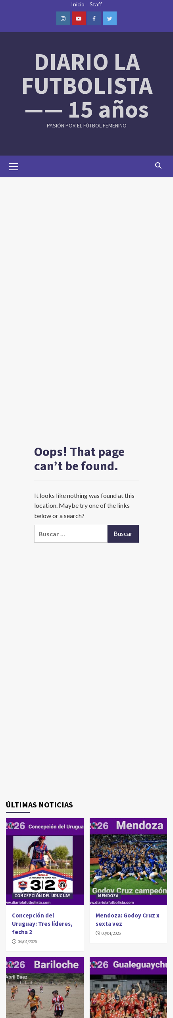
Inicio (78, 4)
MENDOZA (108, 895)
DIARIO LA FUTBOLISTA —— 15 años (86, 85)
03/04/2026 (111, 933)
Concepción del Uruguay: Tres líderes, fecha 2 (42, 924)
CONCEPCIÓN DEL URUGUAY (42, 895)
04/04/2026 (27, 941)
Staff (96, 4)
